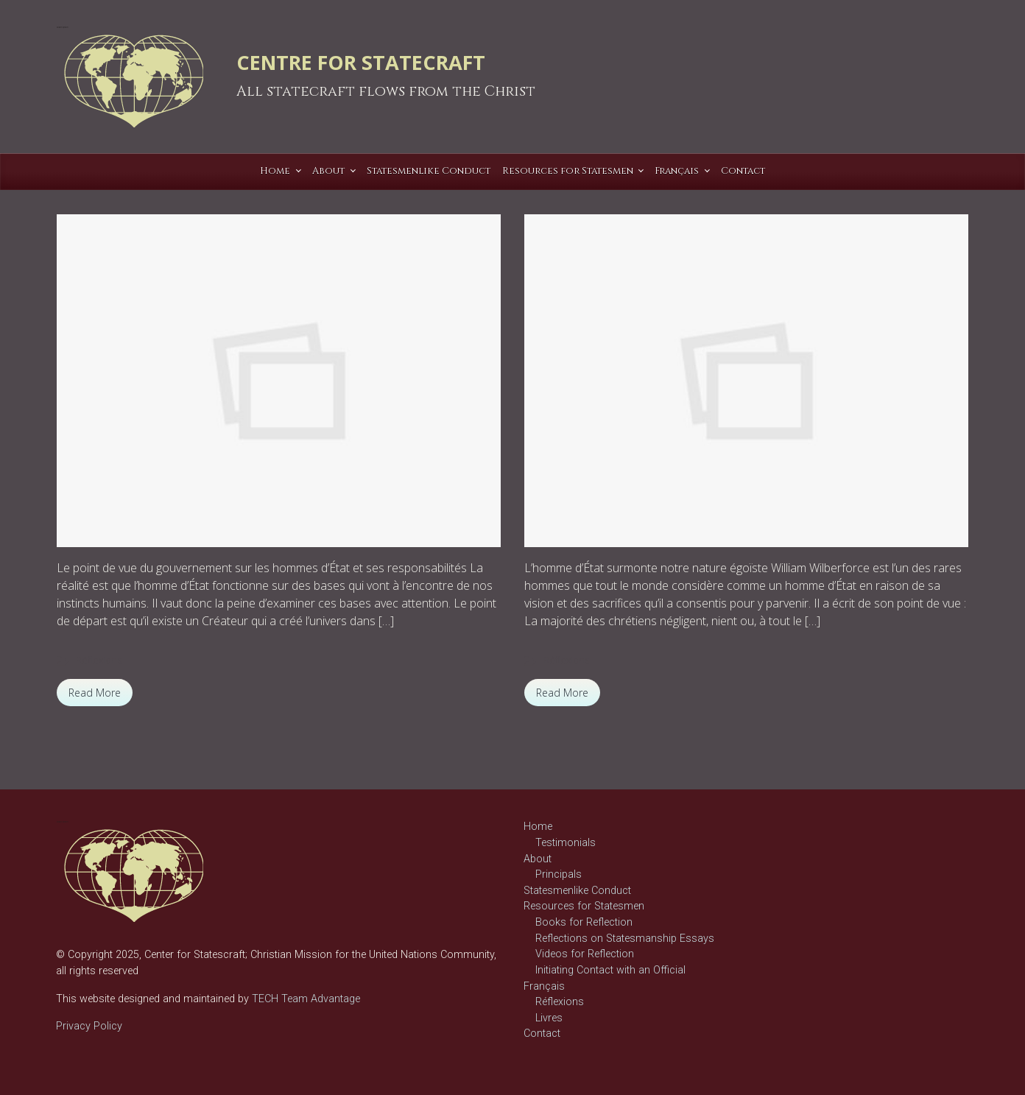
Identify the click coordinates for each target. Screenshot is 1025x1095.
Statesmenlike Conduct (577, 890)
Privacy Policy (89, 1026)
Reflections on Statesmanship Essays (624, 938)
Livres (549, 1018)
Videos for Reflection (584, 954)
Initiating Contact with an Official (610, 970)
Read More (94, 693)
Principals (558, 874)
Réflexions (98, 659)
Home (538, 826)
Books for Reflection (584, 922)
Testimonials (565, 843)
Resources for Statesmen (584, 906)
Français (544, 986)
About (538, 859)
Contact (542, 1033)
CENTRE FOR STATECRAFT (360, 62)
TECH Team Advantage (304, 999)
